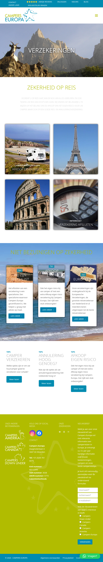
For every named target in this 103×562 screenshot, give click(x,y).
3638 (45, 472)
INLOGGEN (61, 2)
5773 (46, 476)
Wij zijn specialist (20, 277)
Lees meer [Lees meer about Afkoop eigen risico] (48, 309)
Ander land (13, 5)
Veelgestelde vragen (37, 5)
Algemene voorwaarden (50, 558)
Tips (19, 270)
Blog (86, 2)
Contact (12, 2)
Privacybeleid (68, 558)
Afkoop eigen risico (51, 274)
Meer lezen (14, 379)
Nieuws (75, 2)
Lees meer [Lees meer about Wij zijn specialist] (16, 316)
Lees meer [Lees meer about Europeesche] (80, 319)
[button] (96, 15)
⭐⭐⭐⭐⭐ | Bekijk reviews (39, 2)
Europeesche (83, 279)
